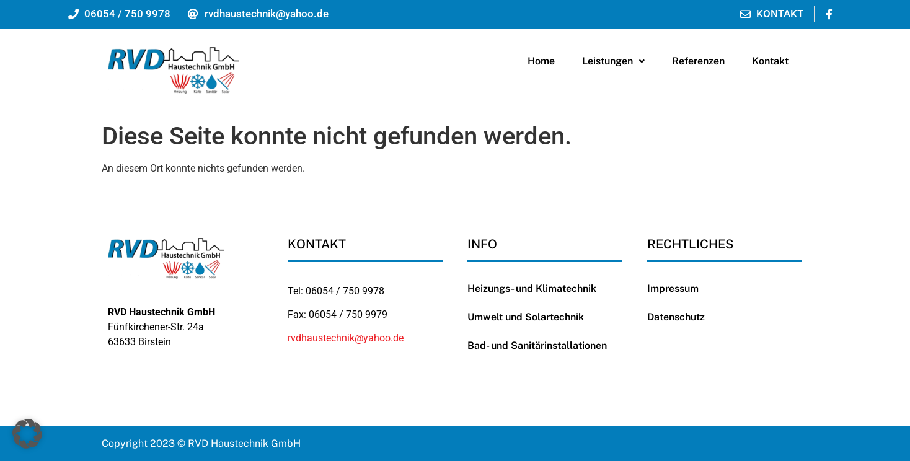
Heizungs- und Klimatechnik (531, 288)
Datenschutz (676, 317)
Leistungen (613, 61)
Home (541, 61)
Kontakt (770, 61)
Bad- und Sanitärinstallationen (537, 345)
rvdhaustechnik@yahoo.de (346, 338)
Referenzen (698, 61)
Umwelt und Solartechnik (525, 317)
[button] (613, 61)
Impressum (673, 288)
